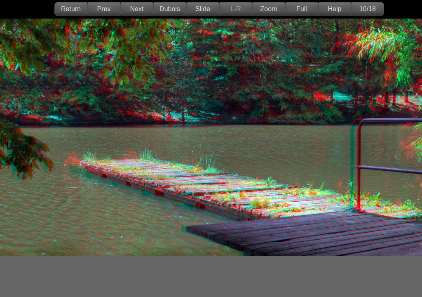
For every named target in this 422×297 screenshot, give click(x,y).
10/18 (367, 8)
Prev (104, 8)
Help (335, 8)
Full (301, 8)
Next (137, 8)
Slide (202, 8)
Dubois (169, 8)
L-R (235, 8)
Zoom (268, 8)
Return (71, 8)
